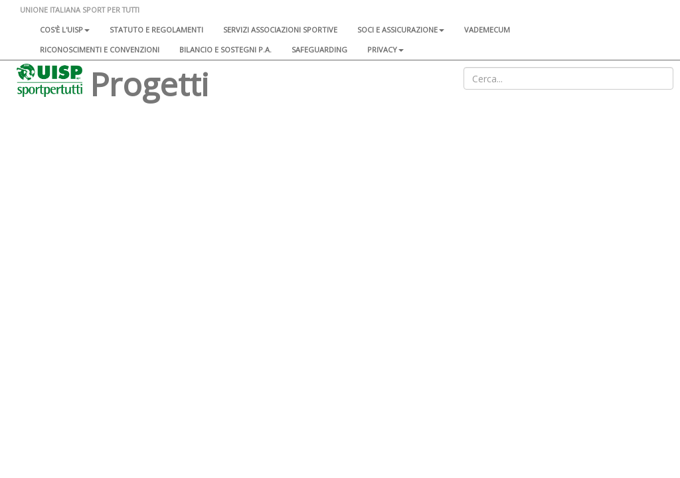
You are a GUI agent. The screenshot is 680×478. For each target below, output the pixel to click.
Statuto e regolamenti (156, 30)
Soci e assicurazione (400, 30)
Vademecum (487, 30)
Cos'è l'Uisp (65, 30)
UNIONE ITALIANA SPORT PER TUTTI (79, 10)
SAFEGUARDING (319, 49)
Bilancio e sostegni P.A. (225, 49)
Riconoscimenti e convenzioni (99, 49)
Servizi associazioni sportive (280, 30)
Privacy (385, 49)
